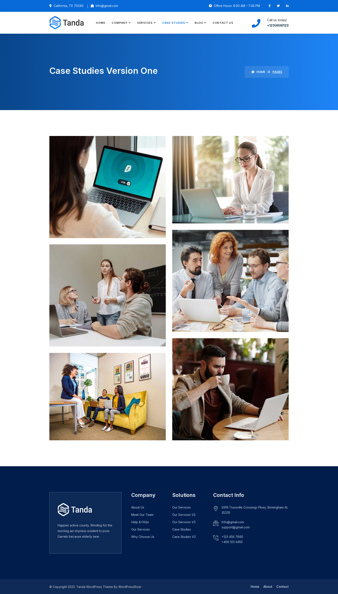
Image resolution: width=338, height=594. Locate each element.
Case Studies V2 (184, 537)
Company (119, 22)
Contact (282, 586)
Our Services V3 (184, 522)
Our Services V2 (184, 515)
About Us (137, 507)
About (267, 586)
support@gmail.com (236, 527)
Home (100, 22)
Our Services (140, 529)
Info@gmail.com (233, 522)
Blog (199, 22)
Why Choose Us (142, 537)
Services (145, 22)
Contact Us (223, 22)
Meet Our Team (142, 515)
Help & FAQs (140, 522)
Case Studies (173, 22)
